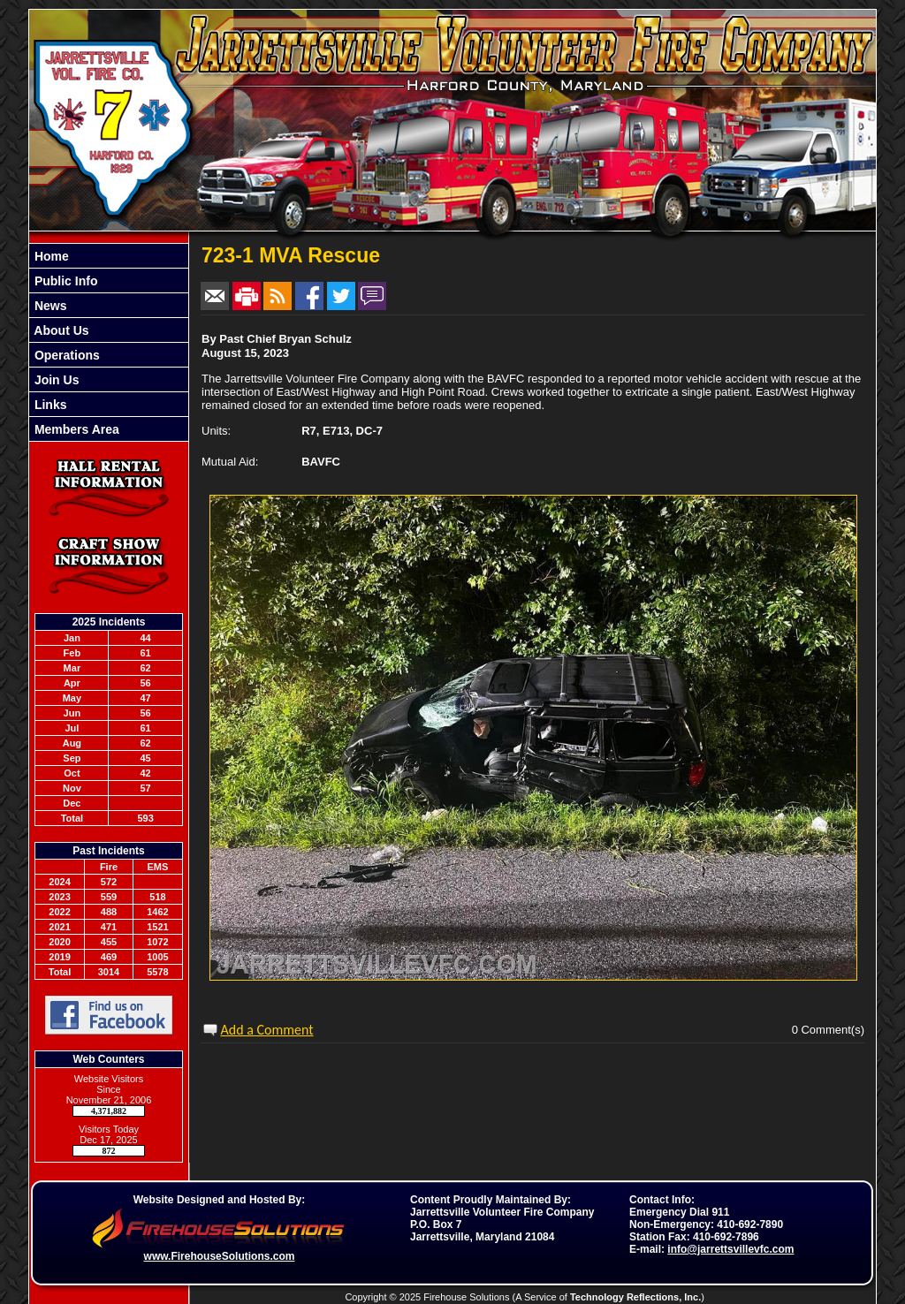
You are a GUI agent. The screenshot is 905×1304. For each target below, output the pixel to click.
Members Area (75, 429)
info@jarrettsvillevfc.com (730, 1249)
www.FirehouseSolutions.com (219, 1256)
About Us (60, 330)
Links (48, 405)
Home (50, 256)
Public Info (64, 281)
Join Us (55, 380)
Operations (65, 355)
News (48, 306)
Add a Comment (267, 1029)
